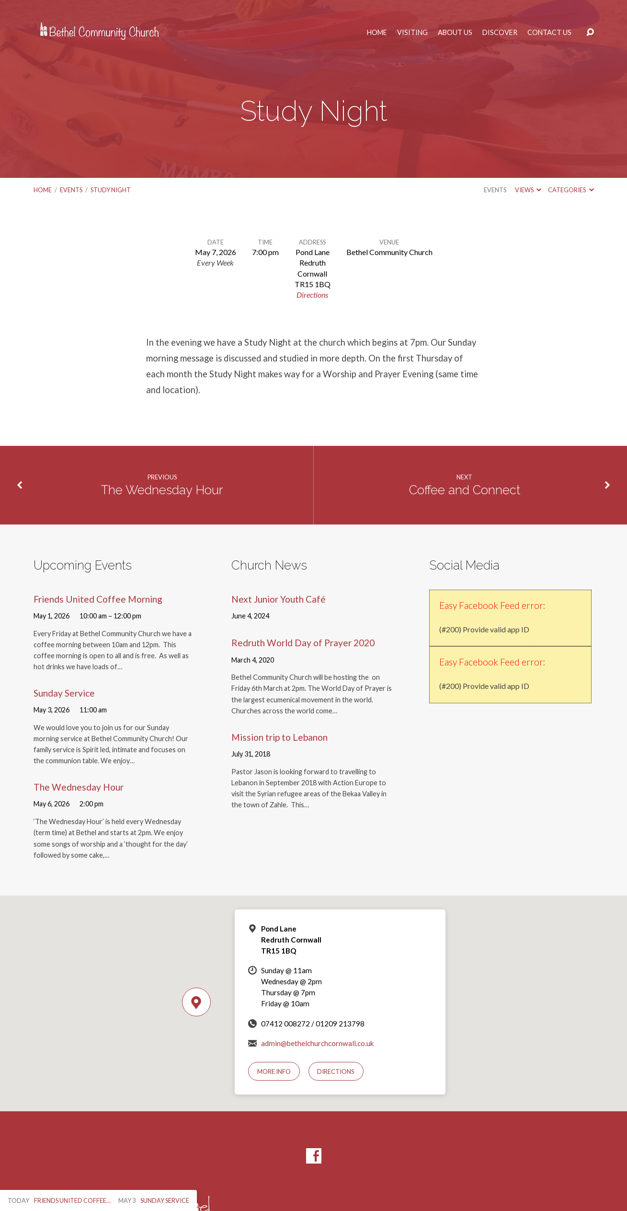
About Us (455, 32)
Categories (570, 190)
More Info (274, 1071)
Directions (312, 294)
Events (71, 190)
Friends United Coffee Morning (98, 599)
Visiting (412, 32)
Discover (499, 32)
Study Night (111, 190)
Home (377, 32)
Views (528, 190)
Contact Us (549, 32)
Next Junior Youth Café (278, 599)
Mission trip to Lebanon (279, 737)
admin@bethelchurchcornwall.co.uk (317, 1043)
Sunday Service (64, 693)
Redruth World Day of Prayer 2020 (303, 642)
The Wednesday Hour (162, 490)
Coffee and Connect (464, 490)
